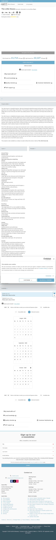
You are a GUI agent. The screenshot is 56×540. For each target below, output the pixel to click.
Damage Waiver (16, 519)
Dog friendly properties (8, 504)
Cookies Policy (43, 268)
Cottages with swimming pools (10, 509)
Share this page (16, 14)
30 (25, 384)
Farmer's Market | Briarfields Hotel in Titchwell (39, 498)
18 (25, 353)
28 (25, 334)
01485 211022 (4, 1)
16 (25, 378)
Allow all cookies (45, 280)
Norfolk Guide (42, 4)
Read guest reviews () (9, 16)
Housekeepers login (24, 526)
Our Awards (5, 512)
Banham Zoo (32, 507)
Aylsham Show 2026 (34, 516)
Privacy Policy (32, 462)
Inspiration (25, 4)
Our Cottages (17, 4)
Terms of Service (40, 462)
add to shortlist (6, 14)
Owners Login (15, 526)
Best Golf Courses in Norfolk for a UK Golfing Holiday (41, 502)
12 (14, 378)
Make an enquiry (28, 65)
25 (25, 356)
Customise (48, 275)
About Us (9, 519)
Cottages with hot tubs (8, 505)
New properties (6, 498)
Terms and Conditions (36, 526)
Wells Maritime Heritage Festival (36, 499)
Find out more (37, 527)
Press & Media (25, 519)
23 (25, 381)
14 (14, 353)
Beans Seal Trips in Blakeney (36, 509)
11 (25, 351)
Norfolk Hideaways (4, 4)
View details (34, 69)
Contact (3, 519)
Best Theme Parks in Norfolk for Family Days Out (40, 501)
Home (10, 4)
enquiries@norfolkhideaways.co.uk (15, 478)
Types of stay (6, 510)
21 (14, 356)
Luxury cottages (6, 502)
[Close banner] (53, 258)
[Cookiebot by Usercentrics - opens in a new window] (44, 259)
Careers (7, 526)
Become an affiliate (35, 519)
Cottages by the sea (7, 507)
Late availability (6, 499)
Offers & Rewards (33, 4)
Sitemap (5, 513)
